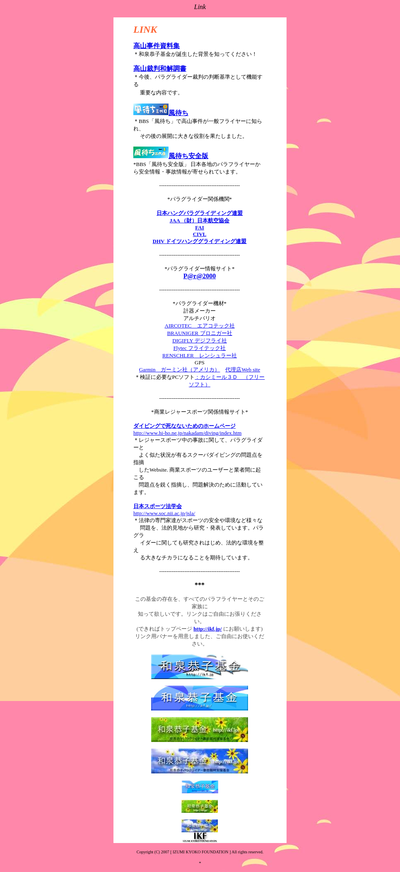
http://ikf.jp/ (207, 629)
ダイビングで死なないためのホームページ (184, 426)
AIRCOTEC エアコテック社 (200, 326)
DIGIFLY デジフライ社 (199, 340)
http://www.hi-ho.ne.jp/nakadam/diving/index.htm (187, 433)
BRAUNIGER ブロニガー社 (199, 333)
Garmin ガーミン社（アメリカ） (179, 369)
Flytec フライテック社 (199, 348)
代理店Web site (242, 369)
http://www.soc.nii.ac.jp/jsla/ (164, 513)
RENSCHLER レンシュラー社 (199, 355)
